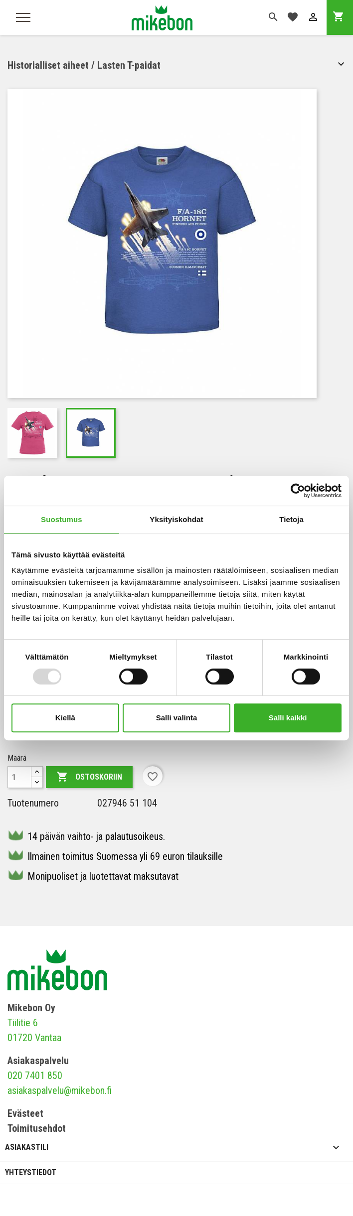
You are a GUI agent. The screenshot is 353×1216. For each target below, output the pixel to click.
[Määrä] (19, 777)
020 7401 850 (34, 1075)
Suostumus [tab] (61, 519)
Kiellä (65, 717)
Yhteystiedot (30, 1172)
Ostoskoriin (89, 777)
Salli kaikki (288, 717)
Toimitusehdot (36, 1128)
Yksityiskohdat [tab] (176, 519)
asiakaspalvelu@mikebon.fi (59, 1090)
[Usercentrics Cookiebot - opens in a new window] (298, 490)
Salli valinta (176, 717)
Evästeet (25, 1113)
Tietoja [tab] (291, 519)
